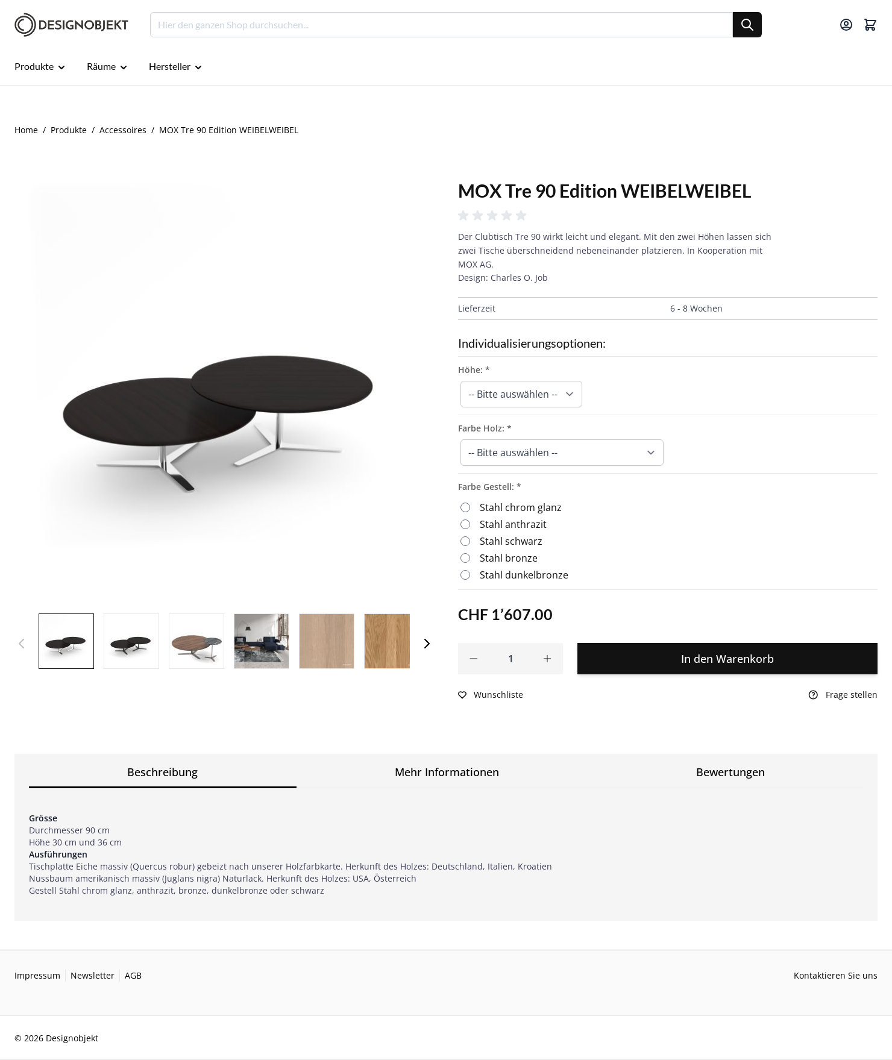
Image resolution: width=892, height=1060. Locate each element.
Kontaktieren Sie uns (836, 975)
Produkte (69, 130)
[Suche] (747, 24)
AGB (133, 975)
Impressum (37, 975)
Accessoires (122, 130)
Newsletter (93, 975)
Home (26, 130)
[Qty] (510, 658)
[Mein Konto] (846, 24)
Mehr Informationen (447, 772)
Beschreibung (162, 772)
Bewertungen (730, 772)
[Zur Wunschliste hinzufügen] (490, 695)
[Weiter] (426, 643)
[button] (494, 216)
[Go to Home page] (71, 25)
